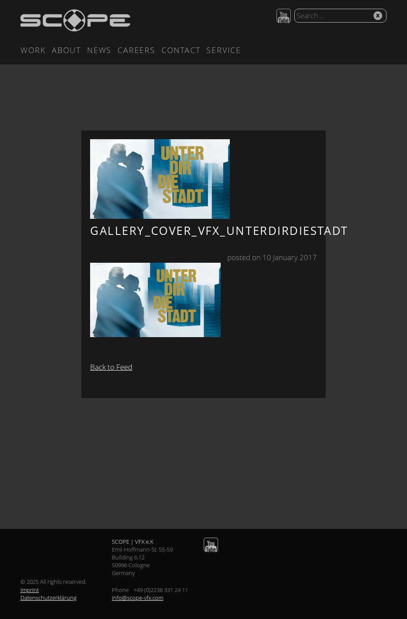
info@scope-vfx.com (137, 598)
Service (223, 50)
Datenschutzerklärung (48, 598)
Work (33, 50)
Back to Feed (111, 367)
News (99, 50)
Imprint (29, 590)
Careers (136, 50)
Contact (181, 50)
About (66, 50)
